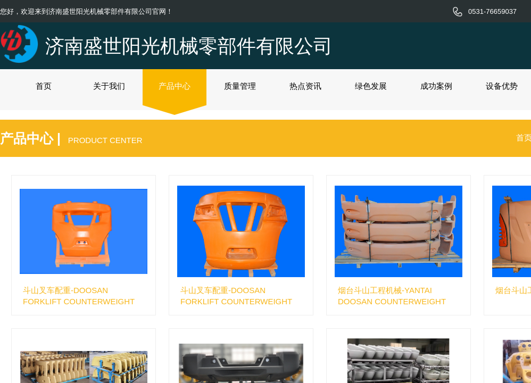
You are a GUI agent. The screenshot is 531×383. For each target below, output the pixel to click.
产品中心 (174, 85)
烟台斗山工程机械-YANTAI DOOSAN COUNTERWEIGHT (392, 296)
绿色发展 (371, 85)
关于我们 (109, 85)
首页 (44, 85)
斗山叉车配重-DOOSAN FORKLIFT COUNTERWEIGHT (79, 296)
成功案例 (436, 85)
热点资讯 (305, 85)
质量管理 (240, 85)
